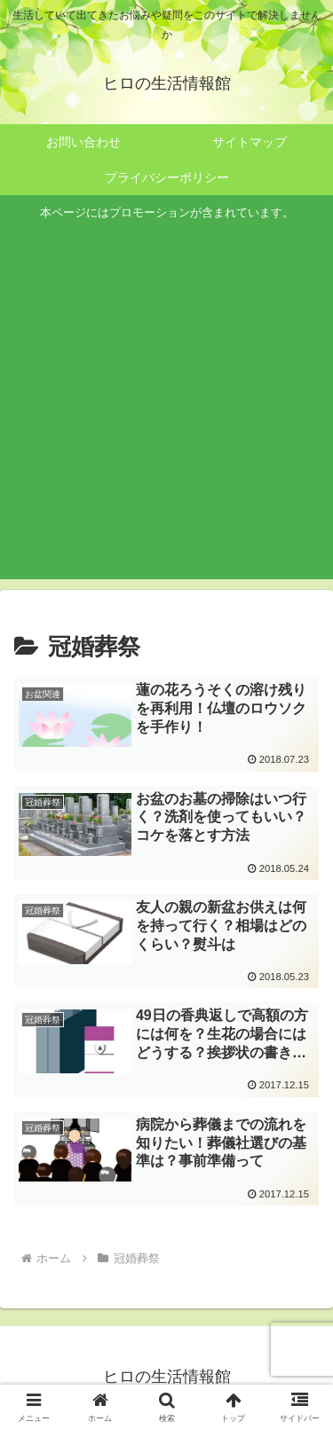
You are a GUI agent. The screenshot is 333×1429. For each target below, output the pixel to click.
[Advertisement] (166, 398)
